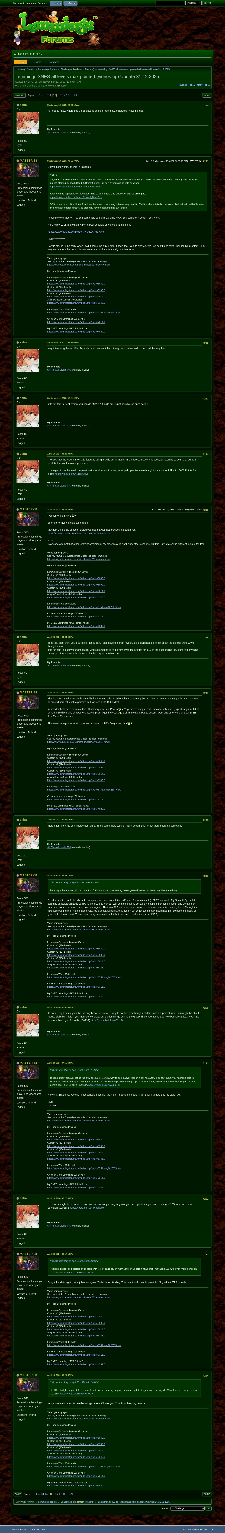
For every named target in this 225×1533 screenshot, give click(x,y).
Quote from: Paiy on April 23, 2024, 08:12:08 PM (75, 1261)
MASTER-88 (28, 160)
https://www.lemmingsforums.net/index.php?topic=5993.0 (76, 290)
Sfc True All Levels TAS (59, 132)
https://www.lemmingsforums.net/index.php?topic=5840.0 (76, 283)
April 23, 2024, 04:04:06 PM (60, 637)
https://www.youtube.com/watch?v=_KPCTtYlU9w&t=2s (79, 533)
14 (49, 95)
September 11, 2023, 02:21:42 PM (63, 398)
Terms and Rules (195, 1529)
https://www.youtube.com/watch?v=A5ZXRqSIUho (76, 231)
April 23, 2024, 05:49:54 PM (60, 819)
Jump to (165, 1508)
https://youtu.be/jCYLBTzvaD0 (72, 473)
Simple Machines (37, 1529)
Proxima (89, 69)
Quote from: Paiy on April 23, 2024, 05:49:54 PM (75, 882)
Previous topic (186, 85)
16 (60, 95)
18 (67, 95)
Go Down (19, 95)
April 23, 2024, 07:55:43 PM (60, 1063)
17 (63, 95)
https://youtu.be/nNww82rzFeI (107, 1020)
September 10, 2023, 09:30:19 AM (63, 105)
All (75, 95)
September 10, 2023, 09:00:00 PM (63, 342)
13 (45, 95)
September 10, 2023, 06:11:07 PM (63, 161)
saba (23, 105)
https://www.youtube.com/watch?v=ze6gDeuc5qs (76, 197)
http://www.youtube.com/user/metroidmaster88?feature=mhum (78, 264)
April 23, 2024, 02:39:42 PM (60, 509)
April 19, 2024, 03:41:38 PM (60, 454)
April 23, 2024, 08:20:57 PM (60, 1375)
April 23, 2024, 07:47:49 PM (60, 1007)
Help (184, 1529)
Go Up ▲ (209, 1529)
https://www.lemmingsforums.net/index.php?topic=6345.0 (76, 303)
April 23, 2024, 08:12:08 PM (60, 1198)
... (42, 95)
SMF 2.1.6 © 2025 (19, 1529)
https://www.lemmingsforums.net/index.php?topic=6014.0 (76, 296)
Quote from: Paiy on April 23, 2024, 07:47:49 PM (75, 1070)
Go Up (18, 1494)
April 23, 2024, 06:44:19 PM (60, 875)
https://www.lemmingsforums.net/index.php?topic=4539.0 (76, 331)
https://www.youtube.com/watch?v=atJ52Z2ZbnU (75, 186)
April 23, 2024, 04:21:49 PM (60, 692)
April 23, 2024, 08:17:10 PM (60, 1254)
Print (207, 95)
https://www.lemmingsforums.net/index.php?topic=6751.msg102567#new (84, 312)
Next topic (203, 85)
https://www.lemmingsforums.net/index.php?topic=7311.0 (76, 322)
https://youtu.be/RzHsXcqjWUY (87, 1207)
